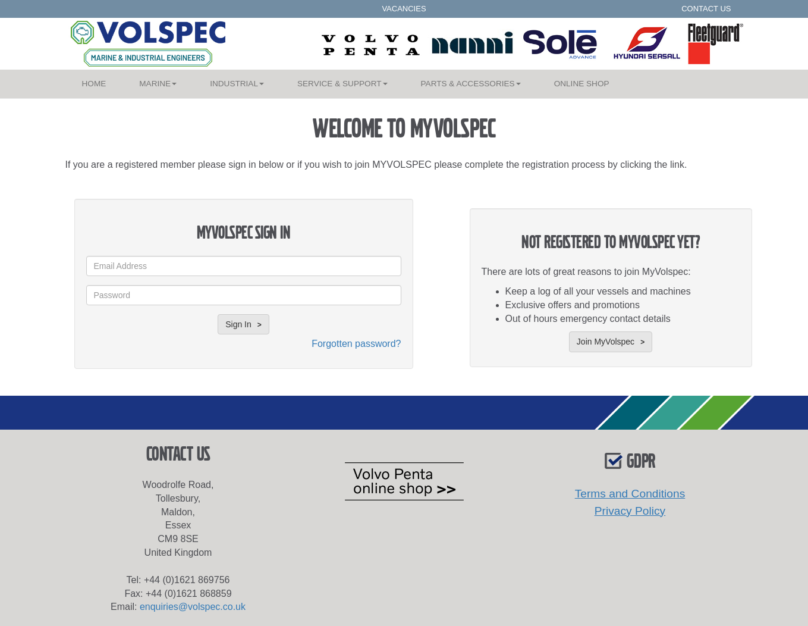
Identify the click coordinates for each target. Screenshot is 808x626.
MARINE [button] (158, 83)
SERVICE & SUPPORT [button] (342, 83)
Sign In (238, 324)
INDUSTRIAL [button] (237, 83)
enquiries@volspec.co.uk (193, 607)
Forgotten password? (356, 344)
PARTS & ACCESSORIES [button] (471, 83)
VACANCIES (404, 8)
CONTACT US (706, 8)
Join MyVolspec (605, 341)
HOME (102, 81)
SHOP (581, 83)
